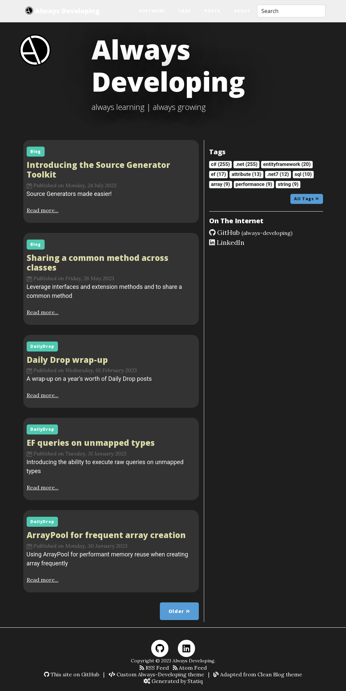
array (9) (220, 184)
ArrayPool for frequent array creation (106, 534)
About (242, 11)
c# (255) (220, 164)
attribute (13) (246, 174)
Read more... (43, 210)
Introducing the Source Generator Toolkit (98, 169)
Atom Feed (190, 667)
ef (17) (218, 174)
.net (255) (246, 164)
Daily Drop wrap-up (67, 359)
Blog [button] (35, 151)
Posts (212, 11)
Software (152, 11)
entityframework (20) (286, 164)
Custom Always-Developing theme (156, 674)
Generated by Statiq (173, 681)
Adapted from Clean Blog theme (257, 674)
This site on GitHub (71, 674)
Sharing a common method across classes (98, 262)
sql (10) (303, 174)
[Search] (291, 11)
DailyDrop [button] (42, 346)
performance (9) (254, 184)
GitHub (250, 232)
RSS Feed (154, 667)
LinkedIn (226, 242)
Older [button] (179, 611)
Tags (184, 11)
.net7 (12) (278, 174)
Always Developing (62, 10)
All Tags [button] (306, 199)
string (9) (288, 184)
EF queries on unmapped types (91, 442)
